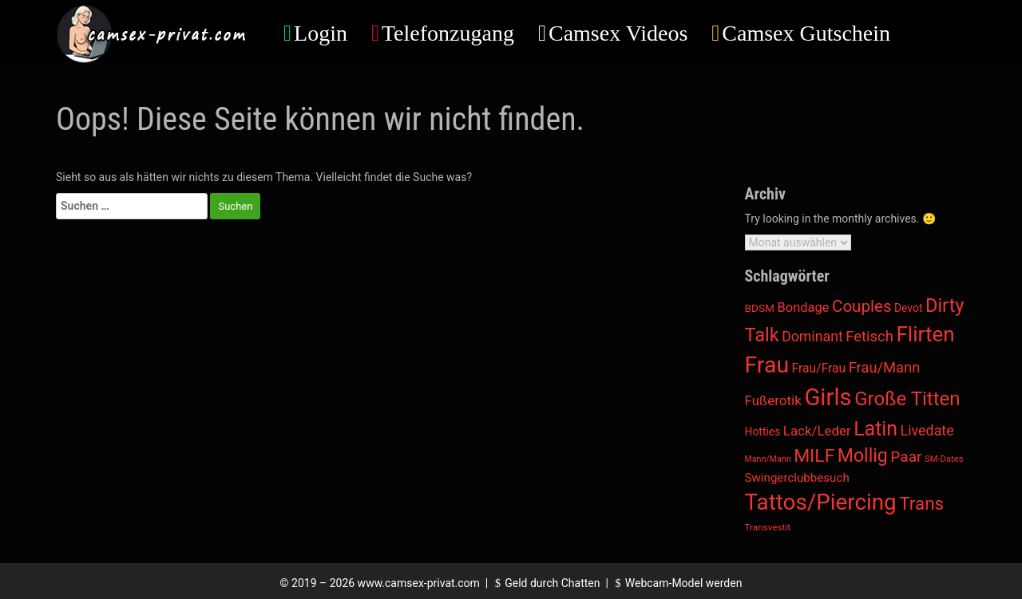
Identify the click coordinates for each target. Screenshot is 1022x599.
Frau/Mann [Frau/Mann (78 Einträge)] (885, 367)
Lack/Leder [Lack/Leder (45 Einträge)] (817, 431)
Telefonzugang (448, 33)
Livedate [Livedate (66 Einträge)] (927, 430)
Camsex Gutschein (806, 33)
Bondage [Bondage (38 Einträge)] (804, 307)
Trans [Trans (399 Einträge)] (921, 503)
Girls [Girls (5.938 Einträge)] (827, 397)
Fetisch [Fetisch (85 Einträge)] (869, 336)
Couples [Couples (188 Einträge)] (861, 306)
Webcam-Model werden (676, 583)
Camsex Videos (618, 33)
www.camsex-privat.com (419, 583)
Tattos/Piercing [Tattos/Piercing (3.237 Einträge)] (821, 502)
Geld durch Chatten (545, 583)
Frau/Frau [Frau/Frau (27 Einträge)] (819, 368)
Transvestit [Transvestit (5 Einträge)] (768, 527)
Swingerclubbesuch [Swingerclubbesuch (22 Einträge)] (797, 478)
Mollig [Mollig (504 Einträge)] (863, 456)
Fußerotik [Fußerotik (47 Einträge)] (773, 400)
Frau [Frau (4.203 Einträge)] (767, 365)
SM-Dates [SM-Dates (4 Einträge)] (944, 459)
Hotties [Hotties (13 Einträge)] (763, 431)
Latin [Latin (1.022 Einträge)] (875, 428)
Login (320, 33)
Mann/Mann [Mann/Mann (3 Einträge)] (768, 459)
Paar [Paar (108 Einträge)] (905, 456)
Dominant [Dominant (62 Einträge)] (812, 337)
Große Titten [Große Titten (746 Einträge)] (907, 399)
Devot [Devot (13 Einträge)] (908, 307)
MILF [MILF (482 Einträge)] (814, 456)
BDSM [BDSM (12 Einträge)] (760, 307)
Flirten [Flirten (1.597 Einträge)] (925, 334)
